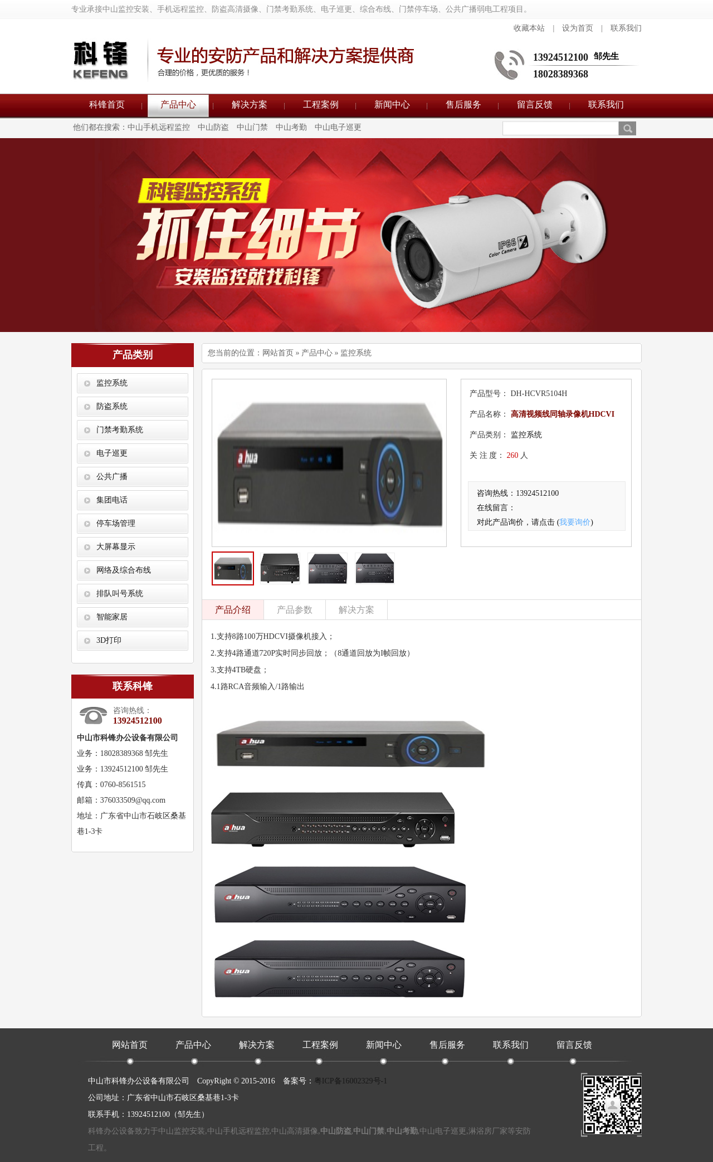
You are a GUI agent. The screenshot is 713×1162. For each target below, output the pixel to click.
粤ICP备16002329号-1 (350, 1081)
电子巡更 (112, 453)
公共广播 (112, 476)
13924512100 (560, 57)
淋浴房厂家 (487, 1131)
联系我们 (626, 28)
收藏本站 (529, 28)
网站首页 (278, 353)
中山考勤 (291, 127)
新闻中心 (392, 104)
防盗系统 (112, 406)
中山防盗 (213, 127)
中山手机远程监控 (159, 127)
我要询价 (574, 522)
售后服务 (463, 104)
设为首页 (577, 28)
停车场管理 (115, 523)
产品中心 (178, 104)
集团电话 (112, 500)
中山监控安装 (181, 1131)
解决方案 (249, 104)
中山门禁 (252, 127)
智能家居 (112, 617)
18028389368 (560, 74)
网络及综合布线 (123, 570)
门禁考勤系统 (119, 430)
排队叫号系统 (119, 593)
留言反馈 (535, 104)
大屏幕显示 (115, 547)
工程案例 (321, 104)
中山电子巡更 (338, 127)
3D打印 (108, 640)
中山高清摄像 (294, 1131)
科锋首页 (107, 104)
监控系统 (112, 383)
